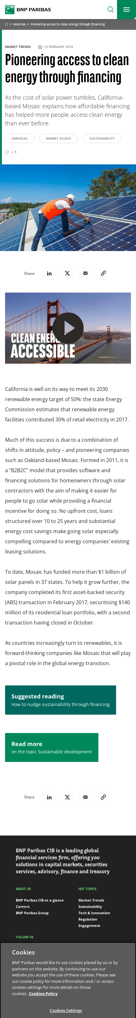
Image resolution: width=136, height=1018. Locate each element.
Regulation (87, 919)
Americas (19, 24)
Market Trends (18, 46)
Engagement (89, 925)
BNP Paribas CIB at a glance (40, 900)
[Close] (126, 956)
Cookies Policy (43, 997)
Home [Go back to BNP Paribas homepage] (6, 24)
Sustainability (102, 138)
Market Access (58, 138)
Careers (22, 906)
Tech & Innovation (94, 912)
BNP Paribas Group (32, 912)
